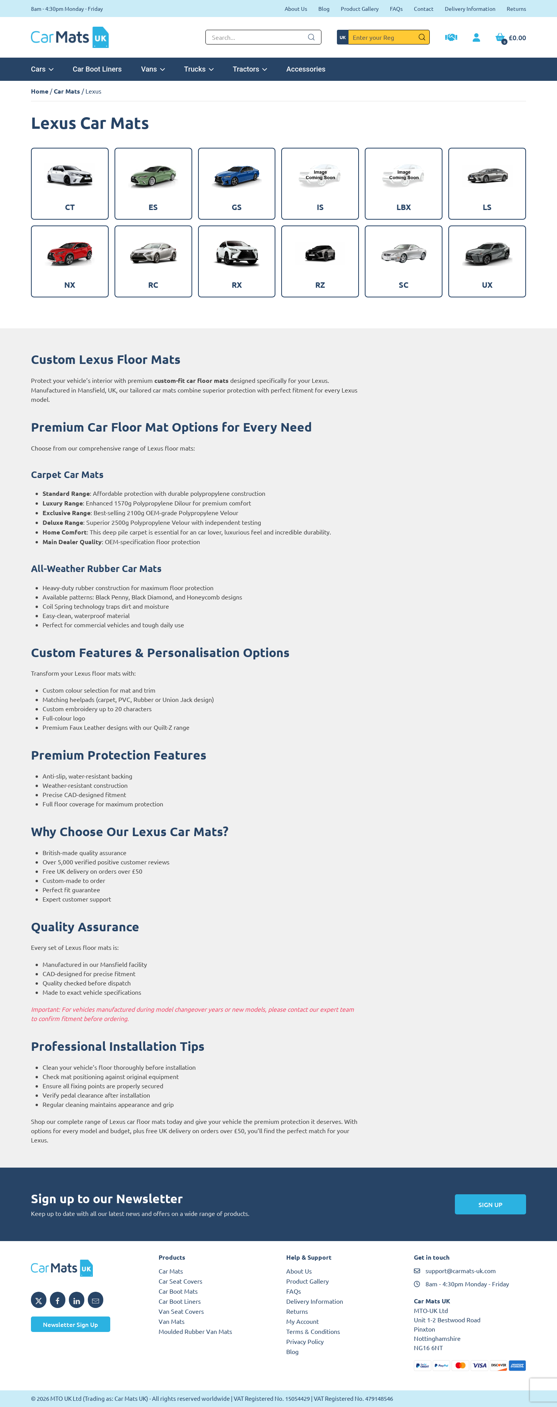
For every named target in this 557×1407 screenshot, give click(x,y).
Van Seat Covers (181, 1311)
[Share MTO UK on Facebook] (57, 1300)
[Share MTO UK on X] (38, 1300)
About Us (296, 8)
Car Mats (67, 91)
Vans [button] (153, 69)
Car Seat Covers (180, 1281)
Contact (424, 8)
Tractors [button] (250, 69)
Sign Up (490, 1204)
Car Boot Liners (97, 69)
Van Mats (172, 1321)
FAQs (396, 8)
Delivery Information (470, 8)
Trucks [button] (199, 69)
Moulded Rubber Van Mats (195, 1331)
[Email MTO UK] (95, 1300)
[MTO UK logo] (87, 1268)
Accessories (305, 69)
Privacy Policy (305, 1341)
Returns (516, 8)
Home (39, 91)
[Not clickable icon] (263, 37)
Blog (324, 8)
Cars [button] (42, 69)
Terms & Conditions (313, 1331)
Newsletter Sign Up (70, 1324)
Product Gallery (360, 8)
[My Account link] (476, 38)
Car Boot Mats (178, 1291)
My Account (302, 1321)
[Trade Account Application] (451, 38)
